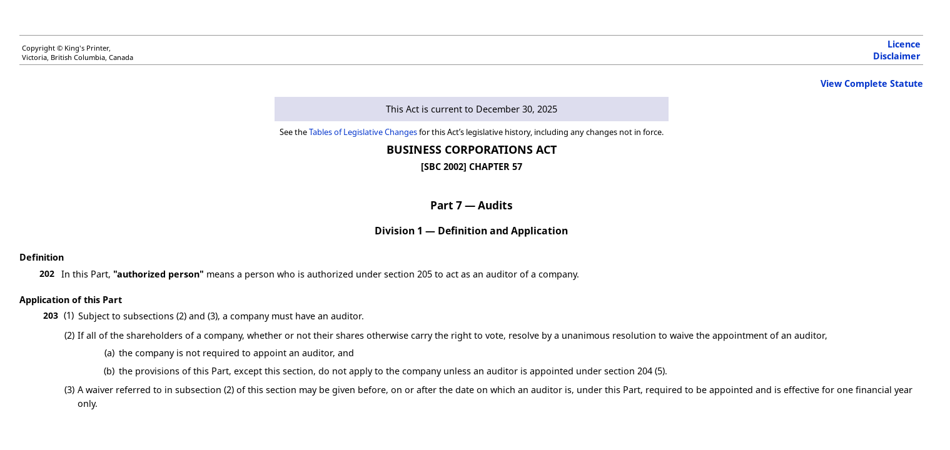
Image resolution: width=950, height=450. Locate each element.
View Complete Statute (872, 83)
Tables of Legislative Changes (363, 132)
